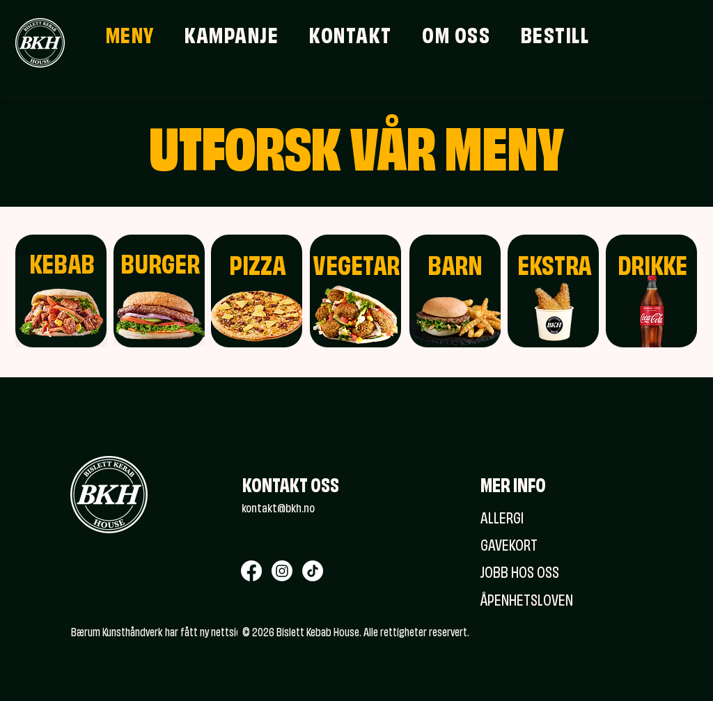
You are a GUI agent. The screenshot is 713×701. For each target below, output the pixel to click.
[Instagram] (282, 570)
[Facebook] (251, 570)
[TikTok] (312, 570)
